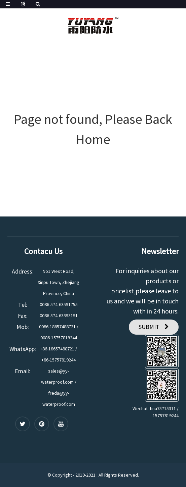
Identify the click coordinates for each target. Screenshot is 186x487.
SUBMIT (149, 327)
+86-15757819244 (58, 360)
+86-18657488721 (57, 349)
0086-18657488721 (57, 327)
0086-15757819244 (58, 338)
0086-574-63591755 (59, 304)
